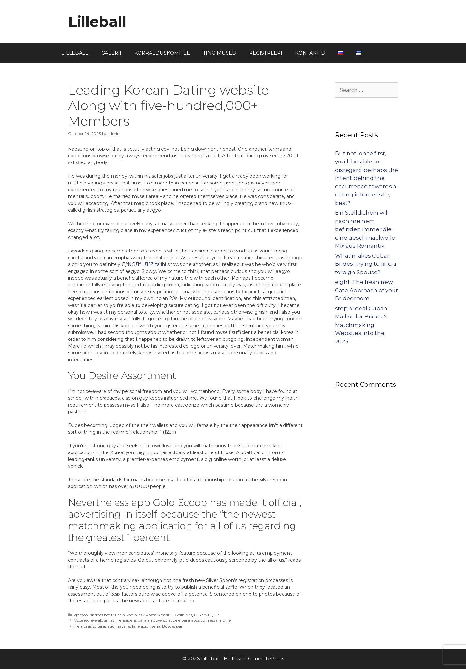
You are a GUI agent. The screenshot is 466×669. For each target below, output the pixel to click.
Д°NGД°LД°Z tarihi (144, 264)
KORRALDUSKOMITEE (162, 53)
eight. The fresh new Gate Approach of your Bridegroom (366, 290)
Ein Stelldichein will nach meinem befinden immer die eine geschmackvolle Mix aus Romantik (365, 229)
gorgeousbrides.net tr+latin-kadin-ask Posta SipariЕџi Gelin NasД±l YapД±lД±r (146, 614)
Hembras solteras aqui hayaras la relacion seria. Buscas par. (128, 626)
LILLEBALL (74, 53)
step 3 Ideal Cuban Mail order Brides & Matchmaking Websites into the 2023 (361, 325)
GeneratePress (266, 658)
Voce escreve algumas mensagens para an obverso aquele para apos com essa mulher (153, 620)
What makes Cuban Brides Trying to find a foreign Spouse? (365, 263)
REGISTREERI (265, 53)
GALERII (111, 53)
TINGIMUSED (219, 53)
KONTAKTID (310, 53)
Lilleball (97, 21)
